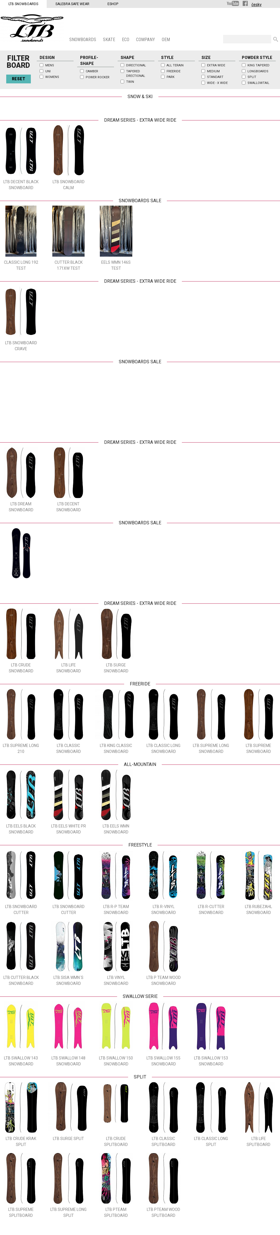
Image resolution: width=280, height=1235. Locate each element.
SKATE (109, 39)
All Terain (175, 65)
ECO (126, 39)
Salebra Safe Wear (72, 4)
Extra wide (216, 65)
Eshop (112, 4)
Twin (130, 82)
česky (256, 4)
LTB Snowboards (23, 4)
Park (171, 77)
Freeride (173, 71)
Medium (213, 71)
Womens (52, 77)
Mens (49, 65)
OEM (166, 39)
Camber (92, 71)
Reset (18, 79)
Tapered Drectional (135, 73)
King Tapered (258, 65)
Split (251, 77)
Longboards (257, 71)
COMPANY (146, 39)
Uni (48, 71)
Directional (136, 65)
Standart (215, 77)
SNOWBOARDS (83, 39)
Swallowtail (258, 83)
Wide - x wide (217, 83)
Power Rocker (97, 77)
